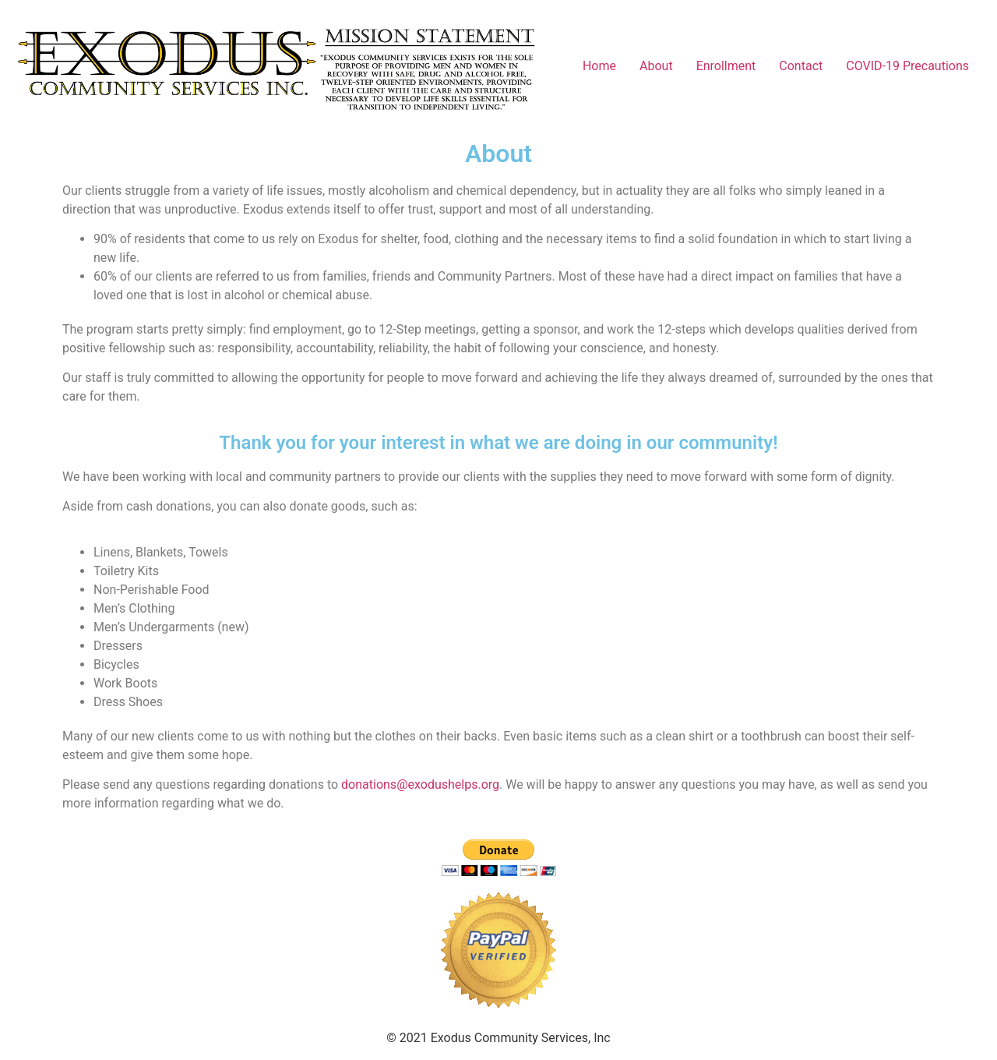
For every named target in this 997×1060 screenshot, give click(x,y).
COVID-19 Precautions (907, 65)
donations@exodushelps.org (420, 784)
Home (599, 65)
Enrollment (726, 65)
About (656, 65)
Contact (801, 65)
